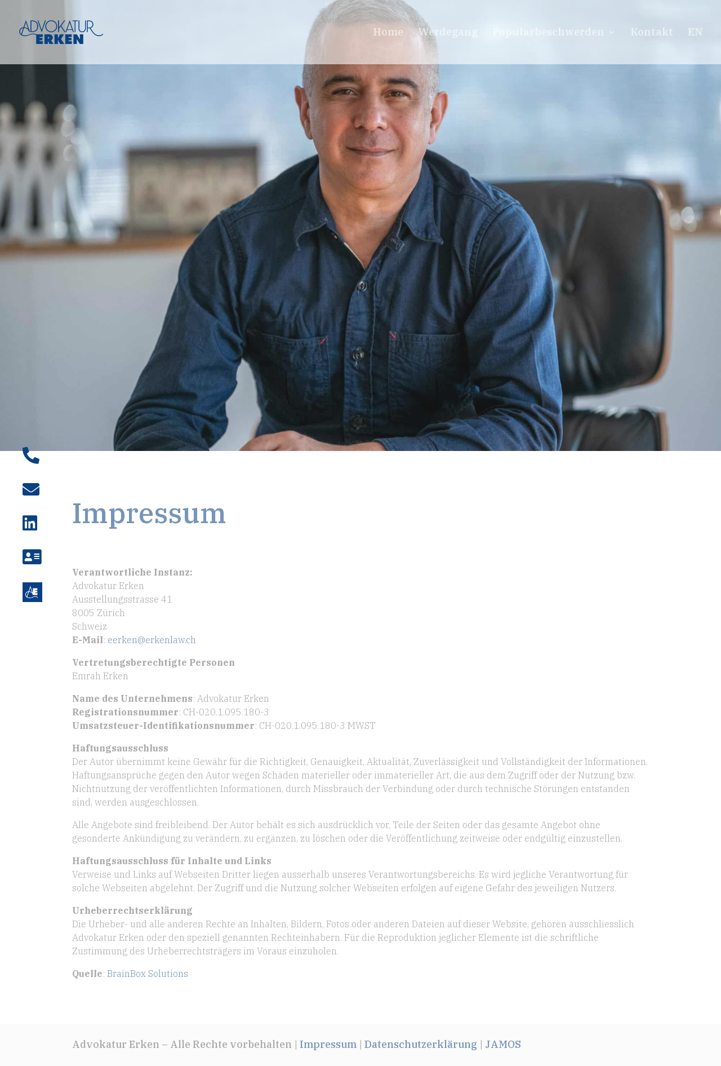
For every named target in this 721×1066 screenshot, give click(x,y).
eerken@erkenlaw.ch (152, 639)
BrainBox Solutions (147, 973)
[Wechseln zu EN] (695, 46)
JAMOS (503, 1044)
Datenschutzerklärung (420, 1044)
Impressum (328, 1044)
